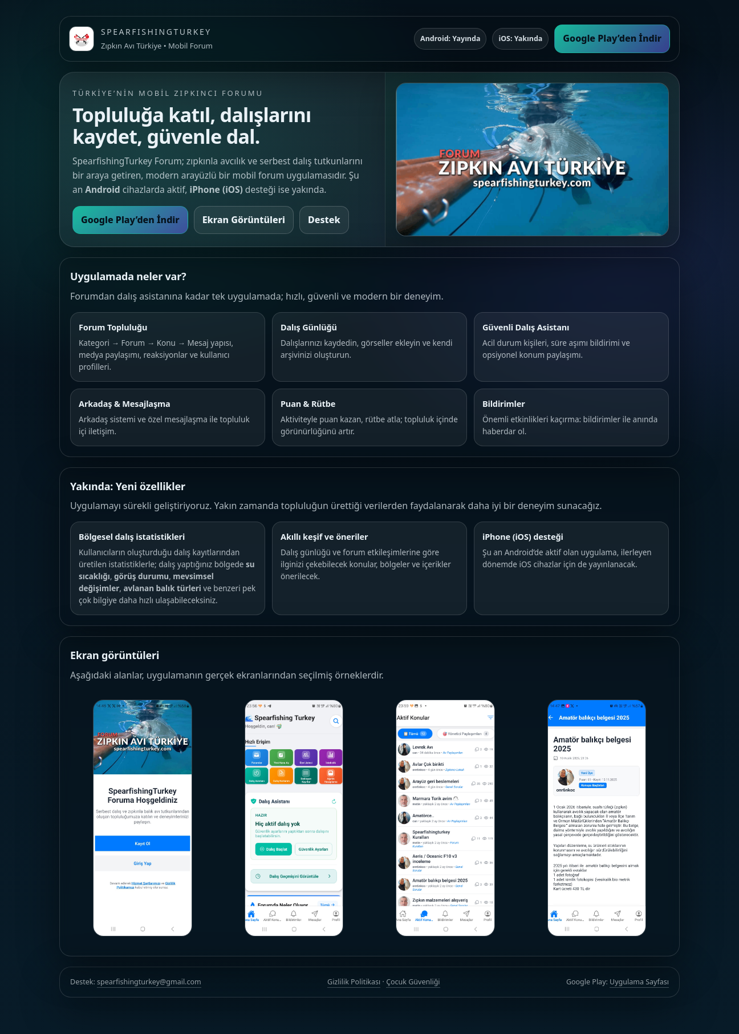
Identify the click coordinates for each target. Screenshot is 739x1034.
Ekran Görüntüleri (243, 219)
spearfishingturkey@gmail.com (149, 982)
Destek (324, 219)
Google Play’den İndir (612, 38)
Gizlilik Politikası (353, 982)
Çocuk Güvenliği (413, 982)
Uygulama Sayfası (639, 982)
